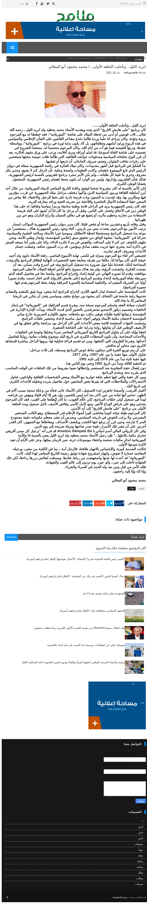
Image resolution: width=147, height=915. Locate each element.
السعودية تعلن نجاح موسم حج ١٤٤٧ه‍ (102, 607)
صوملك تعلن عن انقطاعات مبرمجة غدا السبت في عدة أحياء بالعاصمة (84, 658)
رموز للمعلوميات (118, 910)
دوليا (139, 863)
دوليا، (138, 869)
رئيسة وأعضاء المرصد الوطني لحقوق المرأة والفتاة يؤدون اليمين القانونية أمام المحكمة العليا (71, 676)
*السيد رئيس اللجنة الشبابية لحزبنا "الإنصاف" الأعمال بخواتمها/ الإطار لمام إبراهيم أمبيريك (73, 572)
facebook (11, 552)
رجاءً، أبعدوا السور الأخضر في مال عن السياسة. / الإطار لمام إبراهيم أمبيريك (80, 589)
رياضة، (138, 880)
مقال (138, 886)
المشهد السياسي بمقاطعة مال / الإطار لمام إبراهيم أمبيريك (90, 624)
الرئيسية (140, 60)
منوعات (137, 897)
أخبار (138, 840)
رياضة (138, 875)
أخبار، (138, 852)
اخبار (138, 846)
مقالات (129, 60)
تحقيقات (137, 857)
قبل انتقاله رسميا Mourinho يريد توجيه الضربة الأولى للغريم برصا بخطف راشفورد (77, 641)
